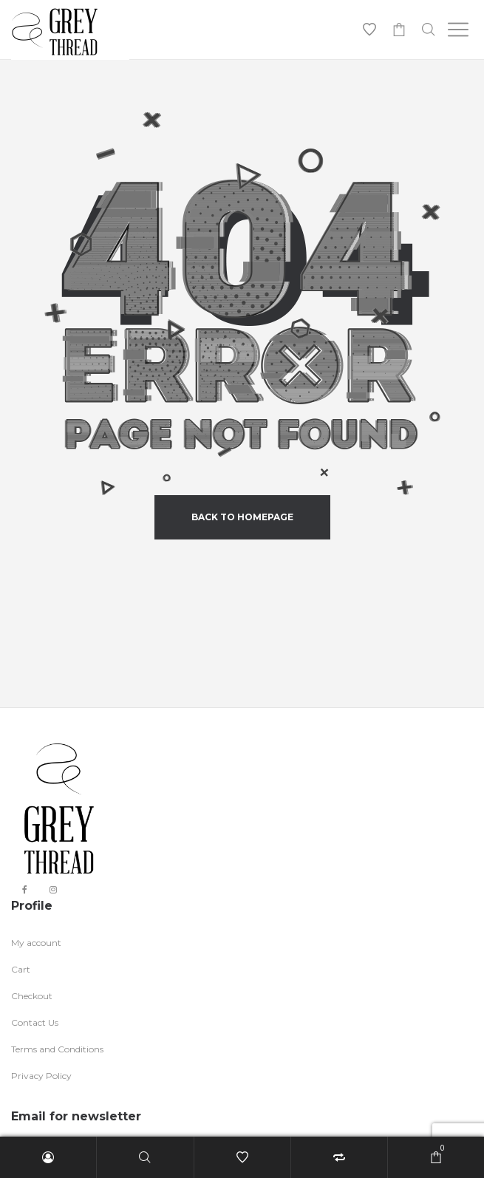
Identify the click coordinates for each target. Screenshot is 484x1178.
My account (36, 942)
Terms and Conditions (57, 1049)
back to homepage (242, 516)
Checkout (31, 995)
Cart (20, 969)
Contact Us (34, 1022)
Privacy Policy (41, 1075)
